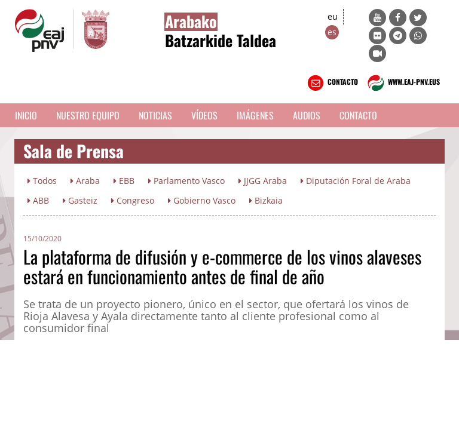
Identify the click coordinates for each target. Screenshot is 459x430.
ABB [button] (38, 200)
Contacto (358, 115)
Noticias (155, 115)
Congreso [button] (132, 200)
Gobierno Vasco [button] (201, 200)
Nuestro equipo (88, 115)
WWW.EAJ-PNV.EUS (402, 83)
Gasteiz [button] (80, 200)
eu (333, 16)
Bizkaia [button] (266, 200)
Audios (306, 115)
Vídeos (204, 115)
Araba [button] (85, 180)
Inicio (26, 115)
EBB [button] (124, 180)
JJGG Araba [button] (262, 180)
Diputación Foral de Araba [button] (356, 180)
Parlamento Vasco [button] (186, 180)
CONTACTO (331, 83)
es (332, 32)
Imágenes (255, 115)
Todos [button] (42, 180)
